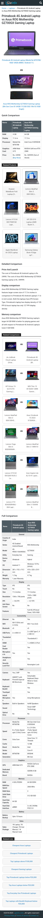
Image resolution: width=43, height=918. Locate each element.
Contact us (34, 916)
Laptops (12, 8)
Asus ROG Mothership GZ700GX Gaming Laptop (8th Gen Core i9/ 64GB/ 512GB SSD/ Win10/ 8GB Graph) (21, 106)
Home (4, 8)
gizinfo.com (19, 913)
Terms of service (22, 916)
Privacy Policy (9, 916)
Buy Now (16, 158)
